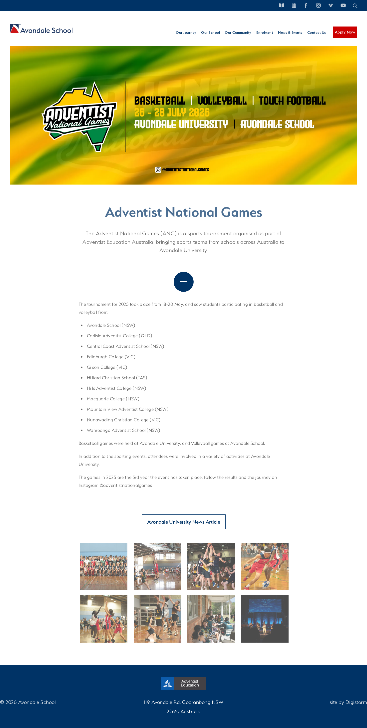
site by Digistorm (348, 702)
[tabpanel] (183, 110)
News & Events (290, 32)
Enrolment (264, 32)
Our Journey (186, 32)
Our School (210, 32)
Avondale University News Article (183, 522)
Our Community (238, 32)
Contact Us (316, 32)
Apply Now (345, 32)
